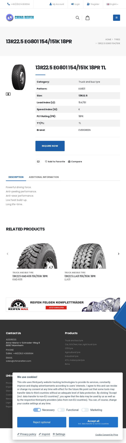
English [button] (112, 4)
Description (16, 177)
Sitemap (10, 390)
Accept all (93, 422)
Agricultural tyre (73, 352)
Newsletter (11, 398)
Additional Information (45, 177)
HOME (108, 39)
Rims (67, 364)
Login (75, 4)
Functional (72, 410)
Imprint (9, 386)
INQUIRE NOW (50, 146)
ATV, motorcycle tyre (76, 360)
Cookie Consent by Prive (106, 434)
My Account (57, 4)
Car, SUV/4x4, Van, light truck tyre (82, 344)
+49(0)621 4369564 (18, 4)
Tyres (117, 39)
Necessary (48, 410)
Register (93, 4)
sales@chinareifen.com (19, 360)
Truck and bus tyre (74, 340)
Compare (75, 161)
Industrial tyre (72, 356)
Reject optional (41, 422)
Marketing (96, 410)
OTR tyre (69, 348)
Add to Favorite (55, 161)
